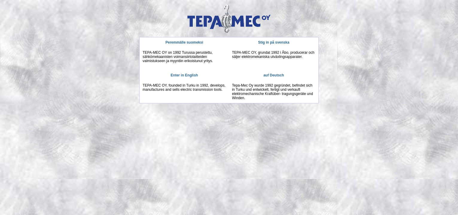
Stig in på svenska (273, 42)
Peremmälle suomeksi (184, 42)
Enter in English (184, 75)
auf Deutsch (273, 75)
